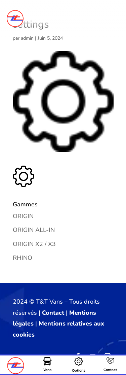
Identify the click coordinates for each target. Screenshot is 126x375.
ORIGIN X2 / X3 (34, 244)
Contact (53, 313)
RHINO (22, 258)
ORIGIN (23, 216)
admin (27, 38)
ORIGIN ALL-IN (34, 230)
